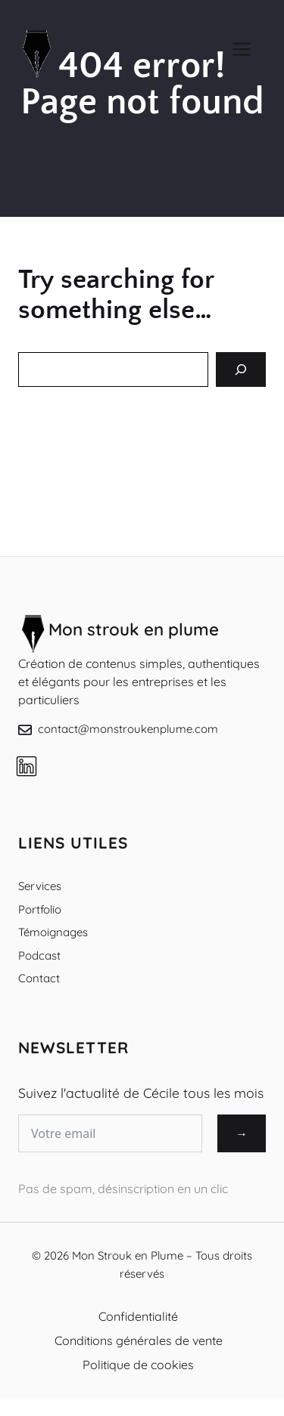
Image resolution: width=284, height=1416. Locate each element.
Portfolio (39, 909)
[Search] (241, 369)
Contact (39, 978)
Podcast (39, 955)
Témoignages (53, 932)
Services (39, 886)
